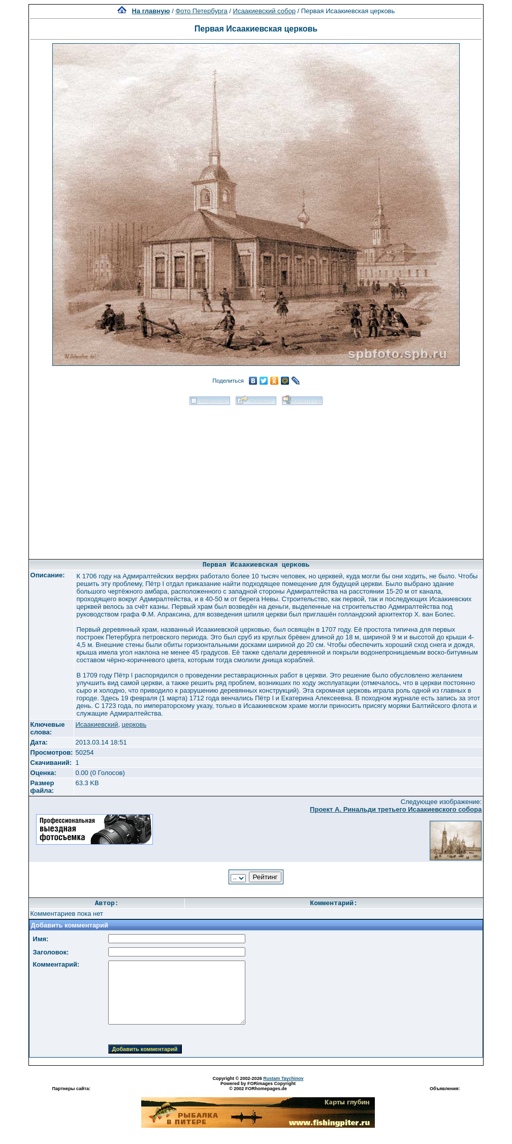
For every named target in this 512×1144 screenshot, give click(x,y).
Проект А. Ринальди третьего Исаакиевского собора (396, 809)
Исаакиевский (96, 724)
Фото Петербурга (201, 11)
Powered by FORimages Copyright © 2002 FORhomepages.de (258, 1086)
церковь (134, 724)
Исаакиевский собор (264, 11)
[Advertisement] (255, 479)
